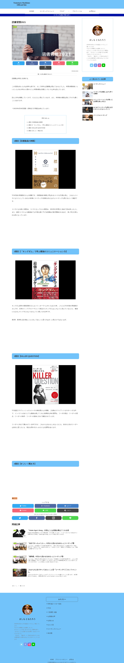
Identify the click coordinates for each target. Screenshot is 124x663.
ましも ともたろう (97, 40)
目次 (43, 113)
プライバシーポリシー (61, 655)
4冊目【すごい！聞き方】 (35, 126)
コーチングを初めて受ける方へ (62, 15)
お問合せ (71, 655)
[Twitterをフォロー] (20, 514)
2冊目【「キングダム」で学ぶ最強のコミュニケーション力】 (46, 120)
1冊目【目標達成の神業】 (35, 117)
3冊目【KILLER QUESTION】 (37, 123)
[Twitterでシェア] (17, 63)
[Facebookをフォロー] (37, 514)
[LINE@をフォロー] (70, 514)
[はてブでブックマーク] (39, 63)
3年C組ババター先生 (54, 600)
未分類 (14, 493)
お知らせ (51, 616)
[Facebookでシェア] (28, 63)
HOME (52, 655)
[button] (73, 63)
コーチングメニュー (54, 625)
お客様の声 (51, 612)
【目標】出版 (52, 608)
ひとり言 (51, 620)
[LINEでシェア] (62, 63)
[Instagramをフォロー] (53, 514)
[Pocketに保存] (51, 63)
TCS (49, 604)
